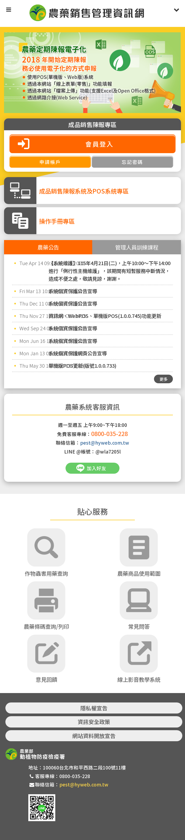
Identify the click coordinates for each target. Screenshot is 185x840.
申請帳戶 (50, 162)
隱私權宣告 (93, 708)
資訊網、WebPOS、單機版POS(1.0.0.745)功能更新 (105, 315)
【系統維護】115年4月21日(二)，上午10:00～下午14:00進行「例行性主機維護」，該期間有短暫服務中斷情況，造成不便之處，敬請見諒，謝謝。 (109, 270)
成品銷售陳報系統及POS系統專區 (84, 191)
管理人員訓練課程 (136, 247)
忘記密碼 (132, 162)
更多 (163, 379)
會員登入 (99, 144)
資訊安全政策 (94, 722)
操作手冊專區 (57, 221)
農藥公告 (48, 247)
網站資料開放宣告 (93, 736)
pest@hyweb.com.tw (104, 442)
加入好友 (96, 468)
